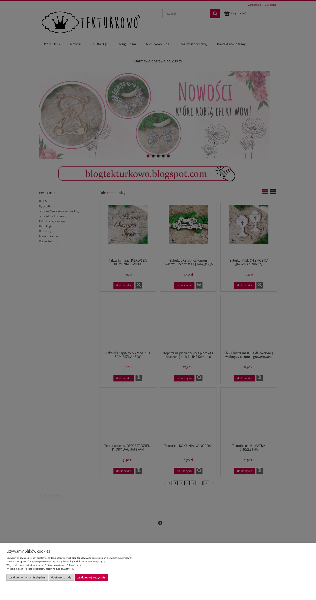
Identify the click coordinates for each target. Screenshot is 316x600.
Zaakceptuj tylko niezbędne (27, 577)
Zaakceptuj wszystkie (91, 577)
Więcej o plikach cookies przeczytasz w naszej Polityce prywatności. (40, 569)
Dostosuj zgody (61, 577)
